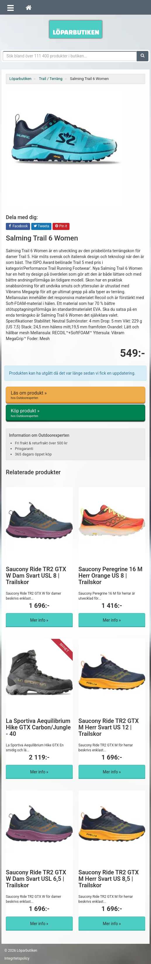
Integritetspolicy (16, 958)
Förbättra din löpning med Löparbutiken (75, 29)
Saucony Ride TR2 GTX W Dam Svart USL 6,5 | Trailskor (36, 879)
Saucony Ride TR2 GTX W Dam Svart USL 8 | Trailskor (36, 576)
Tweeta (41, 226)
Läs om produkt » (75, 395)
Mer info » (39, 620)
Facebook (18, 226)
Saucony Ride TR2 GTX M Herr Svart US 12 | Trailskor (109, 727)
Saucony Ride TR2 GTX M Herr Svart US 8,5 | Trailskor (109, 879)
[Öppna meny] (10, 7)
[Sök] (142, 56)
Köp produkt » (75, 413)
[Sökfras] (70, 56)
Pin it (61, 226)
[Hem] (28, 7)
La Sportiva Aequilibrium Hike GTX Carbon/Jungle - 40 (38, 727)
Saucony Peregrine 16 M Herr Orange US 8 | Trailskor (111, 576)
